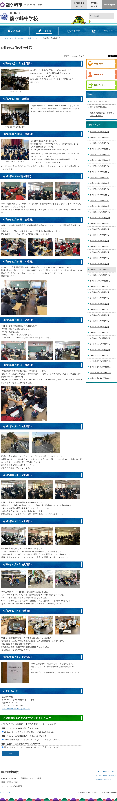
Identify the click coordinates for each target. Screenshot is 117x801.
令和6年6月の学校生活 (99, 235)
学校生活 (44, 31)
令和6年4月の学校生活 (99, 246)
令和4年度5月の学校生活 (100, 373)
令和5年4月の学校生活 (99, 315)
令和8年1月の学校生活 (99, 143)
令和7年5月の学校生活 (99, 183)
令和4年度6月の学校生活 (100, 367)
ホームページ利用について (106, 771)
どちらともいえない (26, 732)
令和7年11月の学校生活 (100, 155)
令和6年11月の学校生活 (100, 218)
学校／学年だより (102, 31)
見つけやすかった (11, 747)
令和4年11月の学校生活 (100, 344)
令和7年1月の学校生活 (99, 206)
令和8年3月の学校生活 (99, 132)
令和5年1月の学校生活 (99, 332)
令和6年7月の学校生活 (99, 229)
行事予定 (73, 31)
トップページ (6, 38)
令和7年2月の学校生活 (99, 201)
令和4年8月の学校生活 (99, 355)
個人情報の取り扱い (103, 779)
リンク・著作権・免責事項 (106, 775)
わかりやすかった (11, 740)
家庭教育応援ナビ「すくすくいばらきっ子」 (102, 114)
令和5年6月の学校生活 (99, 304)
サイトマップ (7, 792)
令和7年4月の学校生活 (99, 189)
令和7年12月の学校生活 (100, 149)
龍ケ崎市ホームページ (99, 101)
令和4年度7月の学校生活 (100, 361)
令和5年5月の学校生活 (99, 309)
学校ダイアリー (33, 38)
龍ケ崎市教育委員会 (98, 107)
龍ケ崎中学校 (24, 18)
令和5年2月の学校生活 (99, 327)
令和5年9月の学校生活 (99, 286)
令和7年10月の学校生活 (100, 160)
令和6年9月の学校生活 (99, 223)
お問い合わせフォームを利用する (16, 709)
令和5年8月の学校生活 (99, 292)
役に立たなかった (46, 732)
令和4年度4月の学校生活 (100, 378)
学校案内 (14, 31)
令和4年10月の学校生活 (100, 350)
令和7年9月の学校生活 (99, 166)
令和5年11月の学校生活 (100, 275)
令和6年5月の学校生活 (99, 241)
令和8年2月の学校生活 (99, 137)
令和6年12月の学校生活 (100, 212)
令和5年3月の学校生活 (99, 321)
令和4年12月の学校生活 (100, 338)
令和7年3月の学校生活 (99, 195)
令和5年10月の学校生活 (100, 281)
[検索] (99, 16)
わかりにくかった (52, 740)
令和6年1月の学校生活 (99, 264)
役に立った (8, 732)
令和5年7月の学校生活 (99, 298)
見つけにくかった (52, 747)
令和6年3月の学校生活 (99, 252)
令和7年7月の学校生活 (99, 172)
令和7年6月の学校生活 (99, 178)
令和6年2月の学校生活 (99, 258)
